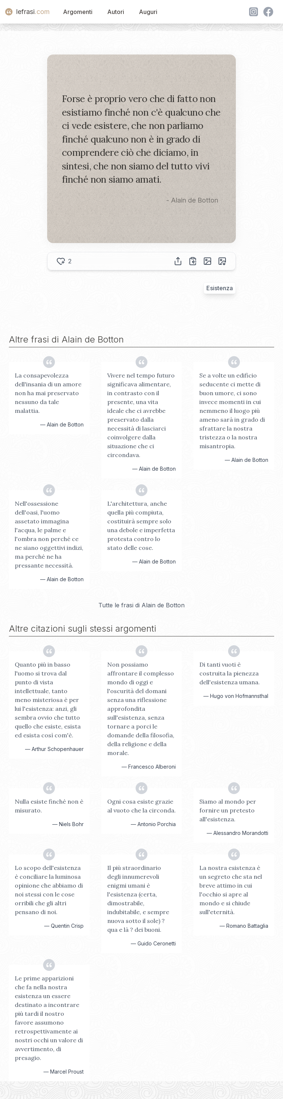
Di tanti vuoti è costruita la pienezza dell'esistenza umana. (229, 673)
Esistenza (219, 288)
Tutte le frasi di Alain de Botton (141, 605)
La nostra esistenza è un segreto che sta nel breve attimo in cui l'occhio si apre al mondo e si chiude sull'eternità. (230, 890)
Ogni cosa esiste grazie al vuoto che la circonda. (141, 806)
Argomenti (77, 11)
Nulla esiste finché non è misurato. (49, 806)
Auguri (148, 11)
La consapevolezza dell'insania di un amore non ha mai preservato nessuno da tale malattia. (48, 393)
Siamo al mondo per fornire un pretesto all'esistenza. (227, 810)
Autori (115, 11)
